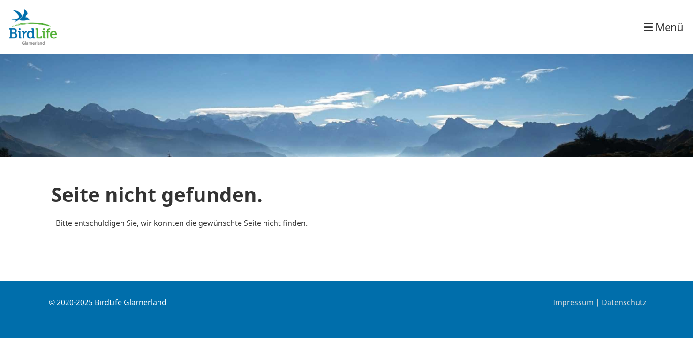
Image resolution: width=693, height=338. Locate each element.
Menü (664, 27)
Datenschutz (624, 302)
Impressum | (577, 302)
